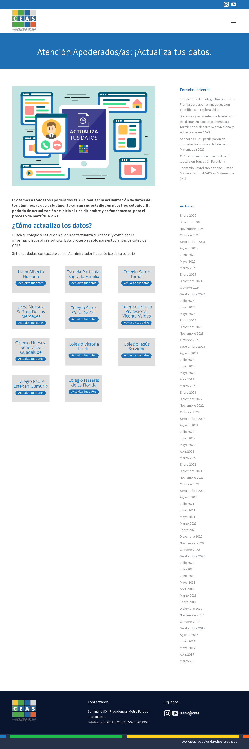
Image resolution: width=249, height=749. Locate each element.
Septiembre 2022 (192, 418)
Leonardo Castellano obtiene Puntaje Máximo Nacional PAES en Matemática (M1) (207, 173)
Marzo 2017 (188, 661)
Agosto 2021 (189, 497)
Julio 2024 (187, 300)
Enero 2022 (188, 464)
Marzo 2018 (188, 595)
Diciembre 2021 (191, 471)
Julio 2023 (187, 359)
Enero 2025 (188, 274)
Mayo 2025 (187, 261)
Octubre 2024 (190, 287)
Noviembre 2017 (192, 615)
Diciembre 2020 (191, 536)
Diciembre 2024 (191, 281)
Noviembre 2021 (192, 477)
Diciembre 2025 (191, 222)
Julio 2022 (187, 431)
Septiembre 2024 (192, 294)
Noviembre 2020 (192, 543)
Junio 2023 (187, 366)
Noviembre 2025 (192, 228)
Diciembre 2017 (191, 608)
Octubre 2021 (190, 484)
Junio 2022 (187, 438)
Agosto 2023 (189, 353)
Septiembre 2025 (192, 241)
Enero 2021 (188, 530)
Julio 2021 (187, 504)
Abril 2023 (187, 379)
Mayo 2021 (187, 517)
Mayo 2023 (187, 372)
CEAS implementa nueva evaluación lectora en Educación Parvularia (205, 159)
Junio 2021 (187, 510)
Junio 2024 (187, 307)
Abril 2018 (187, 589)
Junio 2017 (187, 641)
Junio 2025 (187, 255)
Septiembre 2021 (192, 490)
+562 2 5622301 (115, 722)
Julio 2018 (187, 569)
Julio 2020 (187, 562)
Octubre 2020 (190, 549)
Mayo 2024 (187, 314)
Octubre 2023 (190, 340)
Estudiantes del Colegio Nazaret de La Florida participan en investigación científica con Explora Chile (207, 104)
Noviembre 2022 (192, 405)
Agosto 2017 (189, 635)
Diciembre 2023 (191, 327)
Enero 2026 (188, 215)
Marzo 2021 (188, 523)
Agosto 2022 (189, 425)
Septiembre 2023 (192, 346)
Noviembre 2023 (192, 333)
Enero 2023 (188, 392)
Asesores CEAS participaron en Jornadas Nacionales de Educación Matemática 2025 (205, 144)
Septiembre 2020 (192, 556)
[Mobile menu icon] (233, 20)
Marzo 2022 (188, 458)
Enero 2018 (188, 602)
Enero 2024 (188, 320)
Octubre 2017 (190, 621)
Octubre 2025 (190, 235)
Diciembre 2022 (191, 399)
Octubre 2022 (190, 412)
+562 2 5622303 (137, 722)
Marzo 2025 (188, 268)
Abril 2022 (187, 451)
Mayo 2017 (187, 648)
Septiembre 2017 (192, 628)
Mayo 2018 (187, 582)
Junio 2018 (187, 576)
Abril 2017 (187, 654)
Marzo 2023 (188, 386)
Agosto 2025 (189, 248)
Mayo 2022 (187, 445)
